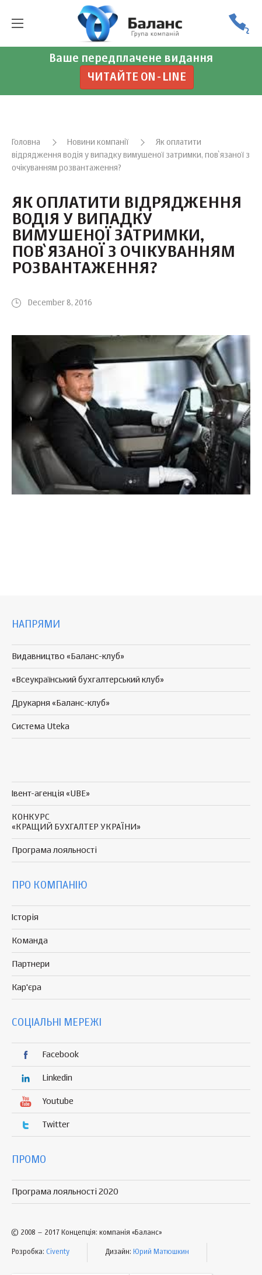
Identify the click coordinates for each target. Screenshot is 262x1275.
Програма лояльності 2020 (65, 1191)
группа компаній (131, 23)
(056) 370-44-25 (239, 23)
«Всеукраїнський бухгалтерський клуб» (88, 679)
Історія (25, 917)
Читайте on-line (137, 77)
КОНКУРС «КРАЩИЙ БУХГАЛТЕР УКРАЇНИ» (76, 822)
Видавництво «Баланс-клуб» (68, 656)
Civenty (57, 1252)
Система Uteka (40, 726)
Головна (26, 142)
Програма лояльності (54, 850)
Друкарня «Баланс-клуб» (61, 703)
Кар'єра (26, 987)
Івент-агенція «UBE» (51, 793)
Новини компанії (97, 142)
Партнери (31, 964)
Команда (30, 940)
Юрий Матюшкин (161, 1252)
